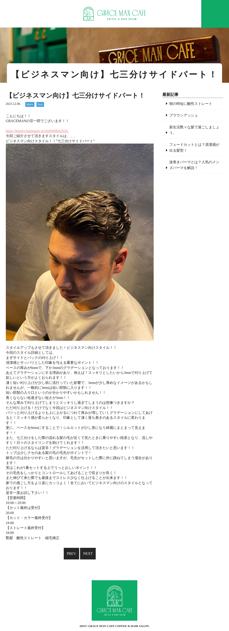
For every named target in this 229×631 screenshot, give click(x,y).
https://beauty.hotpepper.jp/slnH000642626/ (37, 131)
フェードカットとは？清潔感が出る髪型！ (194, 147)
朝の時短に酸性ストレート (190, 104)
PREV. (71, 553)
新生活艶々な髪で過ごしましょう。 (194, 130)
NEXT (88, 553)
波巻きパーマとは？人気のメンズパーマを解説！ (194, 165)
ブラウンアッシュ (183, 115)
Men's (29, 104)
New (40, 104)
